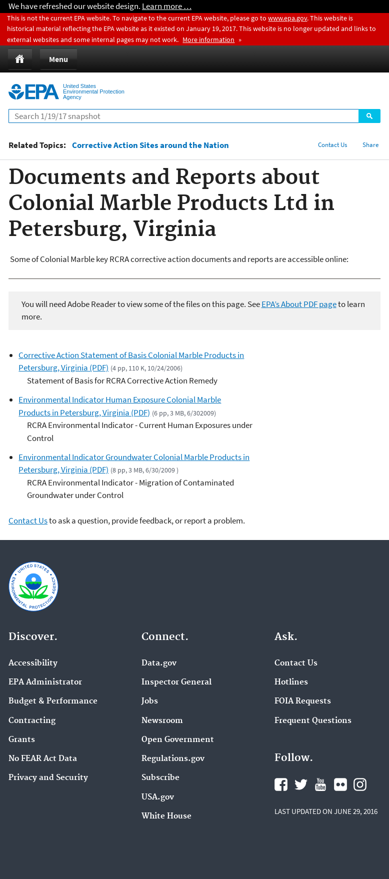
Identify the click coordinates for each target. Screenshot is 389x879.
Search (369, 116)
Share (370, 144)
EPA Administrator (45, 682)
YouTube (320, 784)
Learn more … (167, 6)
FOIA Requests (302, 701)
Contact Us (332, 144)
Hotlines (291, 682)
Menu (58, 59)
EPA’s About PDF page (299, 304)
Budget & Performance (53, 701)
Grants (21, 740)
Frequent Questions (313, 721)
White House (167, 816)
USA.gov (158, 797)
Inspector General (177, 682)
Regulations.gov (173, 759)
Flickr (340, 784)
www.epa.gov (287, 18)
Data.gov (159, 663)
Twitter (301, 784)
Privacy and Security (48, 778)
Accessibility (33, 663)
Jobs (150, 701)
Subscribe (161, 778)
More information (208, 39)
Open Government (178, 740)
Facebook (281, 784)
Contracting (32, 721)
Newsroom (162, 721)
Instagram (360, 784)
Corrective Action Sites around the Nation (150, 145)
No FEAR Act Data (42, 759)
